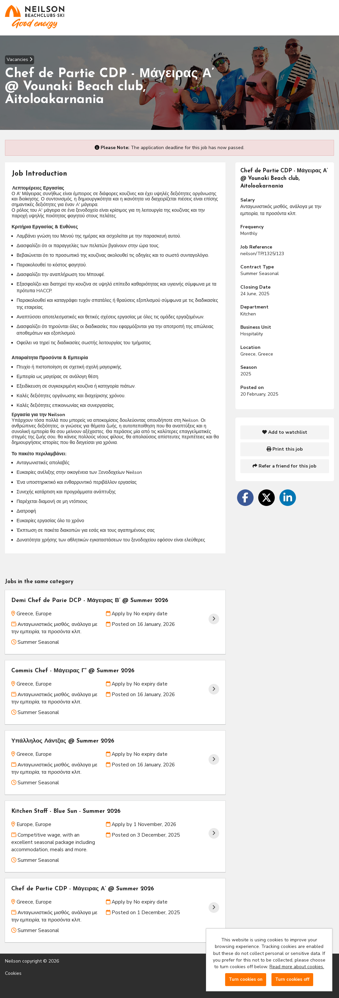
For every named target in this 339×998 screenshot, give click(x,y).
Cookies (13, 973)
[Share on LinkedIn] (287, 497)
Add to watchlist (284, 432)
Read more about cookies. (296, 967)
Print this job (284, 449)
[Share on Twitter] (266, 497)
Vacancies (19, 59)
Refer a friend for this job (284, 466)
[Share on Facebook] (245, 497)
